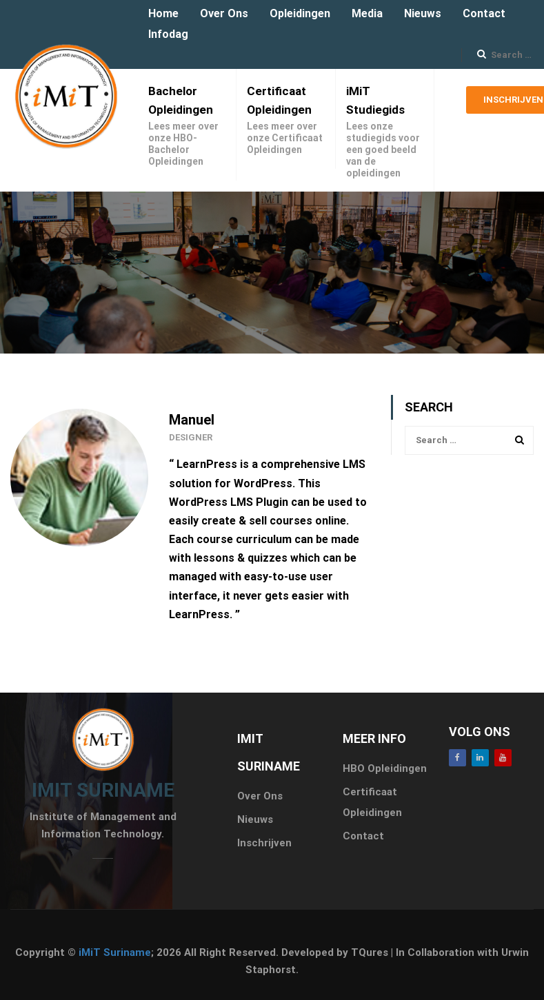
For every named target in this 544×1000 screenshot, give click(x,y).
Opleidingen (300, 13)
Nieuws (422, 13)
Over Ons (224, 13)
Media (367, 13)
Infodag (168, 34)
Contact (484, 13)
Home (163, 13)
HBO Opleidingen (385, 768)
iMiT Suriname (115, 952)
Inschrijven (264, 843)
